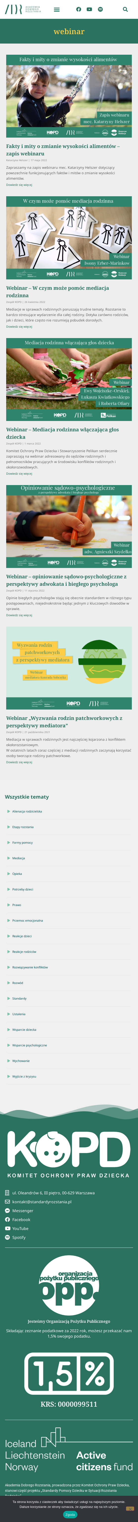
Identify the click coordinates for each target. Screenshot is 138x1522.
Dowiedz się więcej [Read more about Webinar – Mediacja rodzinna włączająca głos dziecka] (19, 473)
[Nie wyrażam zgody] (130, 1508)
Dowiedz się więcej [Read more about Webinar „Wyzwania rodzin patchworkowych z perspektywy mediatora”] (19, 762)
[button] (56, 9)
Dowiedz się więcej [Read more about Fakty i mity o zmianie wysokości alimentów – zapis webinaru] (19, 185)
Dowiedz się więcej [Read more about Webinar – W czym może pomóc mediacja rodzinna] (19, 326)
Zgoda (70, 1515)
